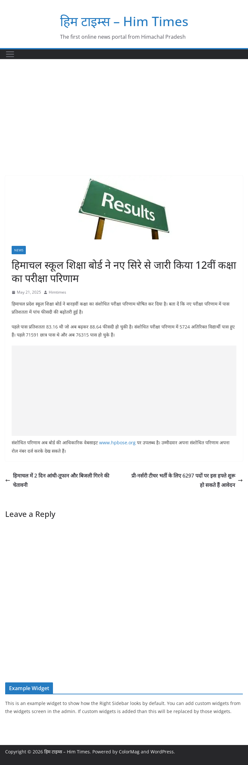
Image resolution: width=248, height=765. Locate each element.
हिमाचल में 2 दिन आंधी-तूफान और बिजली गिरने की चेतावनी (57, 480)
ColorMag (129, 752)
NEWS (18, 250)
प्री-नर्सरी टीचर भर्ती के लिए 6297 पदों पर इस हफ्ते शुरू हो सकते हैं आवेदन (187, 480)
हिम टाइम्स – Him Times (124, 21)
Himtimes (57, 292)
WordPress (162, 752)
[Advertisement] (124, 108)
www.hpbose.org (117, 442)
